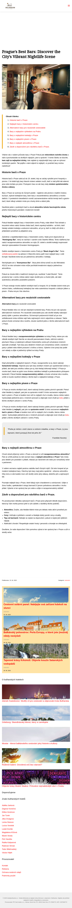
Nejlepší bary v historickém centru (24, 124)
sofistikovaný (7, 254)
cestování (67, 580)
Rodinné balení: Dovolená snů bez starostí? (22, 765)
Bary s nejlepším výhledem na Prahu (25, 131)
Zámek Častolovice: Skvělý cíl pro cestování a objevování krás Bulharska (35, 701)
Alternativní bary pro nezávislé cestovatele (27, 128)
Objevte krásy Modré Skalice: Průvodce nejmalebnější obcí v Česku (33, 786)
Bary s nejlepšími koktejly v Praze (24, 135)
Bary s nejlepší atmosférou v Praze (24, 143)
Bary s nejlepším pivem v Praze (23, 139)
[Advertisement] (36, 26)
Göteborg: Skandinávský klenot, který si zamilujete (25, 722)
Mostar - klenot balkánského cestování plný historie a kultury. (30, 743)
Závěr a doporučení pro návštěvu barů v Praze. (29, 147)
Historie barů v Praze (18, 120)
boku (61, 398)
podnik (15, 254)
